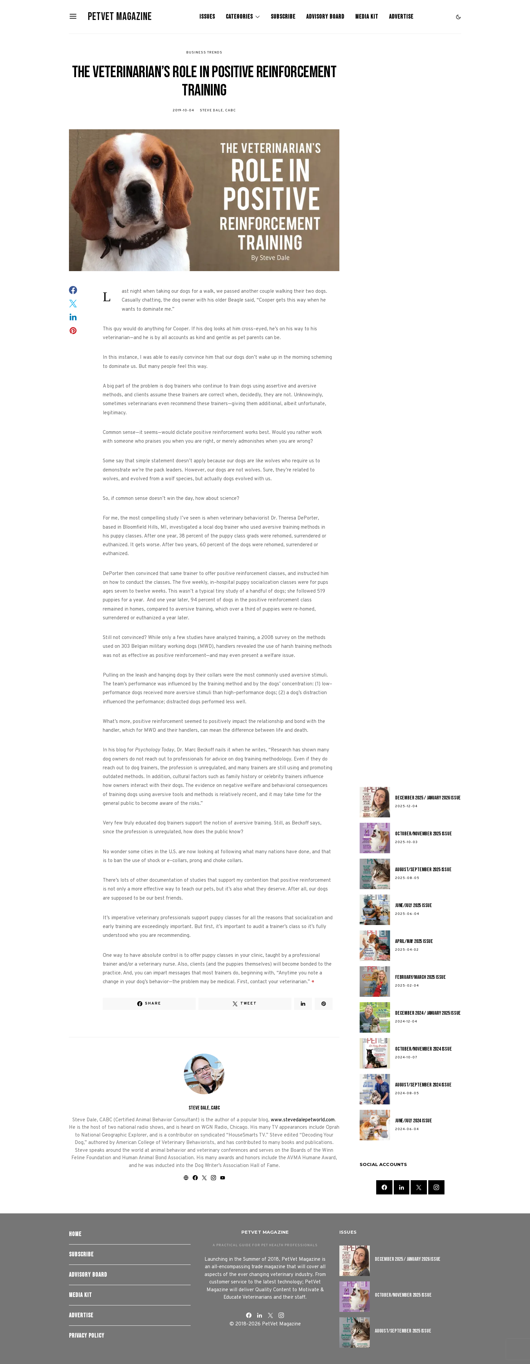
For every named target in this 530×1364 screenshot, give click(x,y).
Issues (207, 16)
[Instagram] (436, 1187)
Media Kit (366, 16)
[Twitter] (419, 1187)
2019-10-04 (183, 110)
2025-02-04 (407, 986)
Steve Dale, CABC (218, 110)
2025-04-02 (407, 950)
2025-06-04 (407, 914)
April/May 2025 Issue (414, 941)
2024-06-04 (407, 1129)
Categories (239, 16)
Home (75, 1234)
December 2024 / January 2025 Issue (428, 1013)
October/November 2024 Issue (423, 1049)
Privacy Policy (86, 1335)
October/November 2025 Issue (423, 834)
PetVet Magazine (120, 16)
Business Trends (204, 52)
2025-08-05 (407, 878)
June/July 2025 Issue (413, 905)
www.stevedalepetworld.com (303, 1120)
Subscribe (283, 16)
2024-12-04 (406, 1021)
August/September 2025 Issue (423, 869)
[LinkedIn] (401, 1187)
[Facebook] (384, 1187)
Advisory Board (325, 16)
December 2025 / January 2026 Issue (428, 798)
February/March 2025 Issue (420, 977)
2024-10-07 (406, 1057)
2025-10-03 (406, 842)
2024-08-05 (407, 1093)
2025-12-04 (406, 806)
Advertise (401, 16)
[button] (458, 17)
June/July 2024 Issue (413, 1121)
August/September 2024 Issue (423, 1085)
